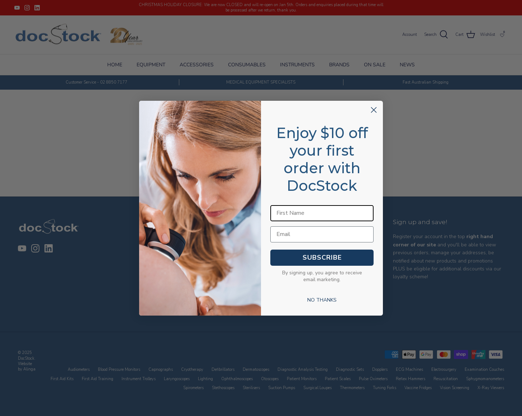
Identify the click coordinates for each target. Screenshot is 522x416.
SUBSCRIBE (322, 257)
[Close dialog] (373, 110)
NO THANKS (322, 300)
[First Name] (322, 213)
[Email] (322, 234)
